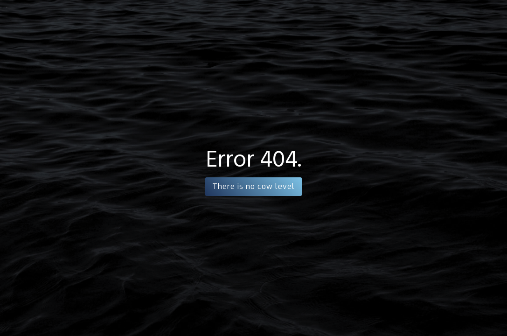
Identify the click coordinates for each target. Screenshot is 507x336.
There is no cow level (253, 186)
